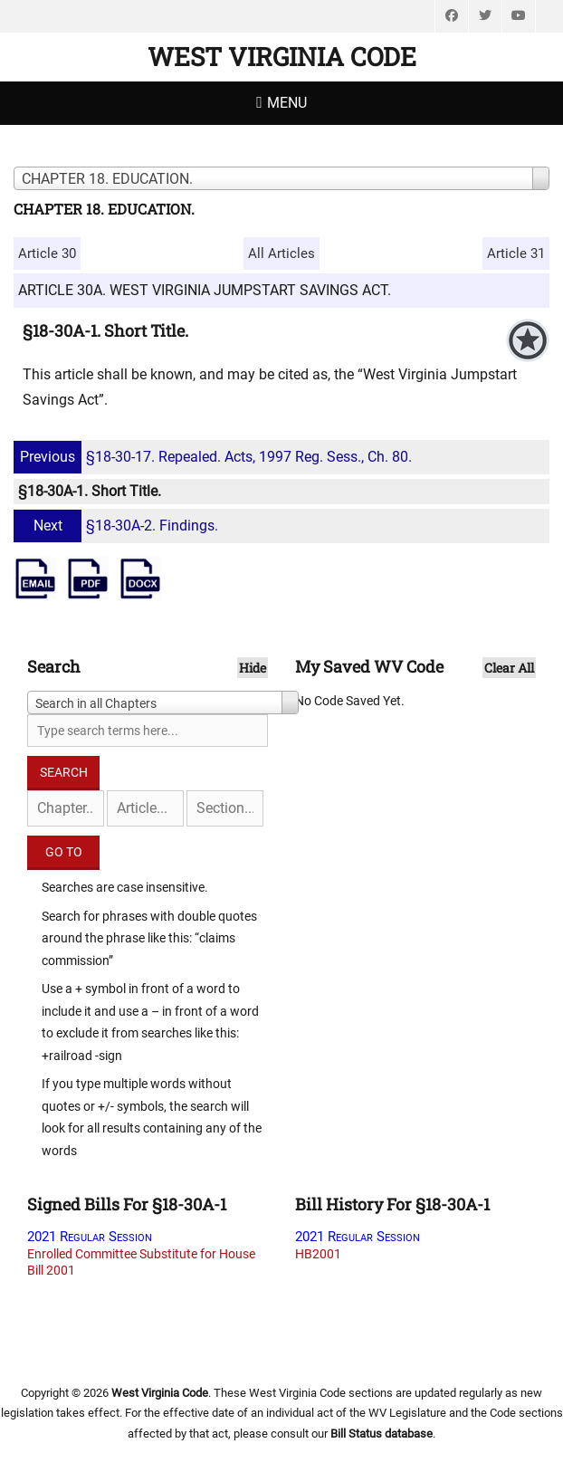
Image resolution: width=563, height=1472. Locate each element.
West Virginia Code (282, 56)
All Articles (281, 253)
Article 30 (47, 253)
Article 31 (516, 253)
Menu (287, 102)
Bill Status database (381, 1433)
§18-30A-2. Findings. (118, 525)
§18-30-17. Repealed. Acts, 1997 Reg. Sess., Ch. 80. (215, 456)
